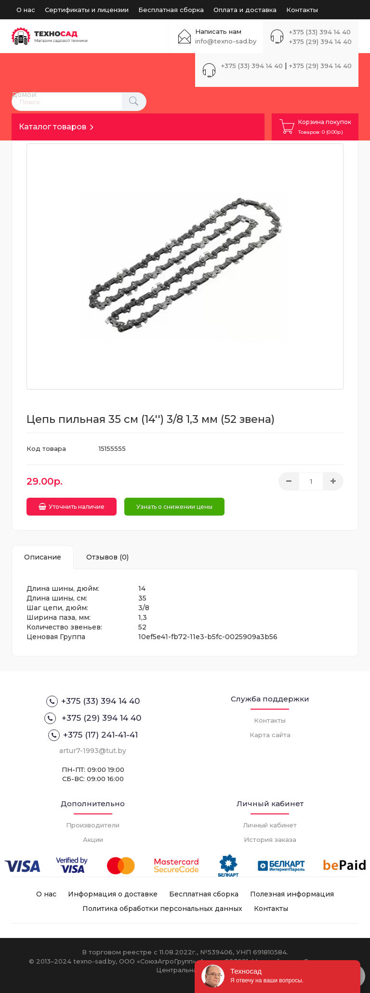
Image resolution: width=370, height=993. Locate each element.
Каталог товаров (52, 126)
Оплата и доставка (245, 10)
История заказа (270, 839)
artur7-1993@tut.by (92, 750)
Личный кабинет (270, 825)
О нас (25, 10)
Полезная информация (292, 894)
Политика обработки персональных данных (162, 908)
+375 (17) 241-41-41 (93, 735)
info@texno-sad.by (225, 41)
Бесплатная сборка (171, 10)
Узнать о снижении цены (174, 506)
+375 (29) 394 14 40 (320, 41)
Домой (24, 94)
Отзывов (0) (107, 557)
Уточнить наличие (72, 506)
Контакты (302, 10)
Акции (93, 839)
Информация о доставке (113, 894)
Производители (92, 825)
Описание (42, 557)
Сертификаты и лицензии (87, 10)
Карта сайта (270, 735)
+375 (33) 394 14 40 (320, 32)
